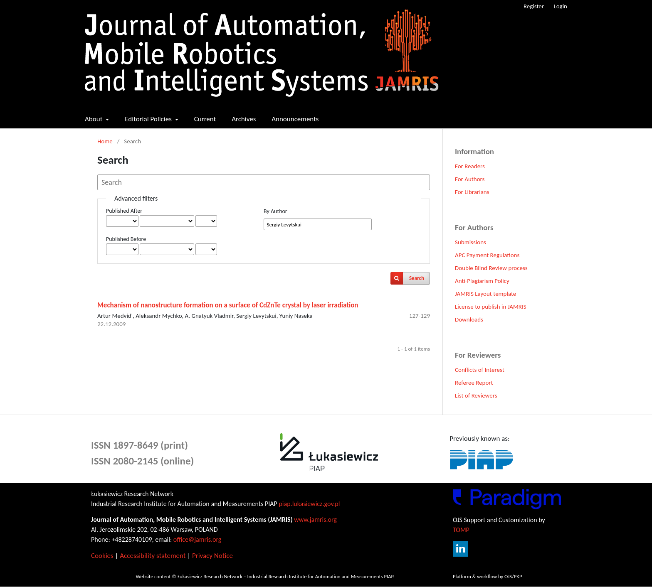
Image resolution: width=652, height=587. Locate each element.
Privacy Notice (212, 555)
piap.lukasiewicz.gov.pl (309, 504)
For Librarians (472, 192)
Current (205, 119)
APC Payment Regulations (487, 255)
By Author (275, 211)
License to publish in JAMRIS (490, 306)
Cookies (102, 555)
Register (534, 6)
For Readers (470, 166)
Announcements (295, 119)
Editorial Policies (149, 119)
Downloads (469, 319)
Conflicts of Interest (479, 369)
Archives (244, 119)
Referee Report (474, 382)
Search (416, 278)
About (94, 119)
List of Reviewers (476, 395)
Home (105, 141)
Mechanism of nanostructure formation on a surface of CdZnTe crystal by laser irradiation (227, 305)
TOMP (461, 530)
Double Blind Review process (491, 268)
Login (560, 6)
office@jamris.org (197, 539)
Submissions (470, 242)
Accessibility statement (152, 555)
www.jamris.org (315, 519)
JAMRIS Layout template (485, 293)
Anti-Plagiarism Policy (482, 281)
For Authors (469, 179)
